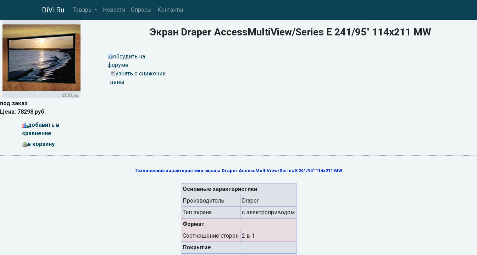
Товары (83, 9)
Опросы (141, 9)
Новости (114, 9)
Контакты (170, 9)
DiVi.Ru (53, 10)
